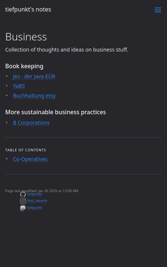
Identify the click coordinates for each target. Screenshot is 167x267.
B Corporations (31, 122)
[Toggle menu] (158, 10)
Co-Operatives (30, 158)
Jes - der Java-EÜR (34, 76)
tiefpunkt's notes (28, 9)
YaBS (19, 85)
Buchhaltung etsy (34, 95)
